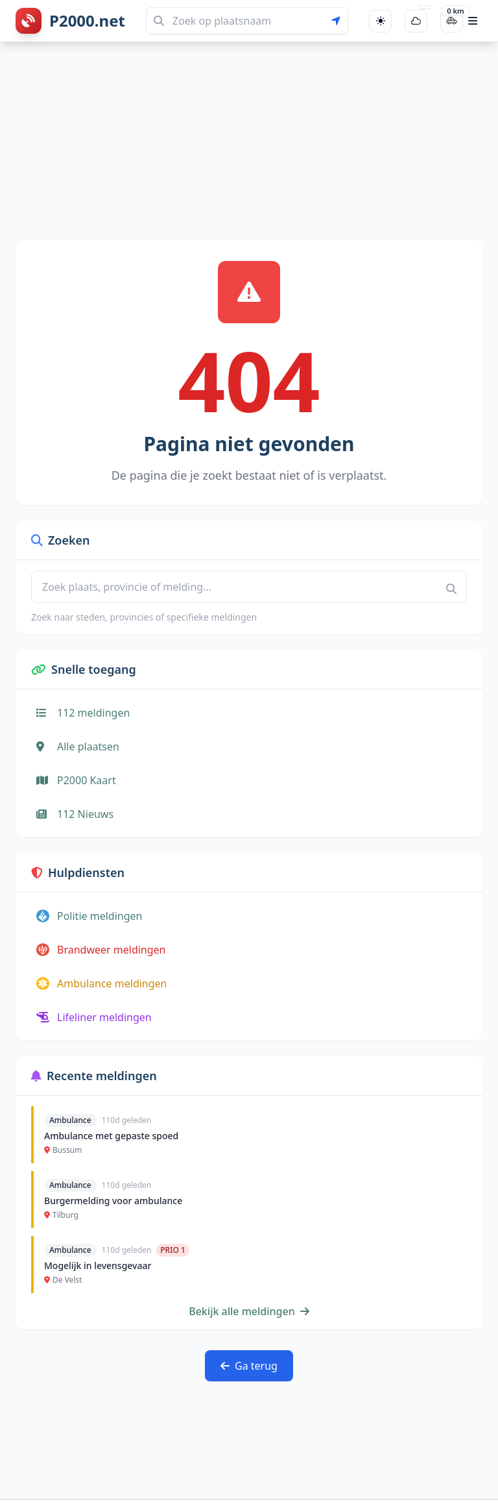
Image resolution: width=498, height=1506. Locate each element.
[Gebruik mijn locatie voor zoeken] (339, 20)
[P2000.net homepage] (70, 21)
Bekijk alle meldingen (249, 1311)
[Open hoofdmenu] (472, 20)
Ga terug (249, 1366)
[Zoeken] (247, 20)
